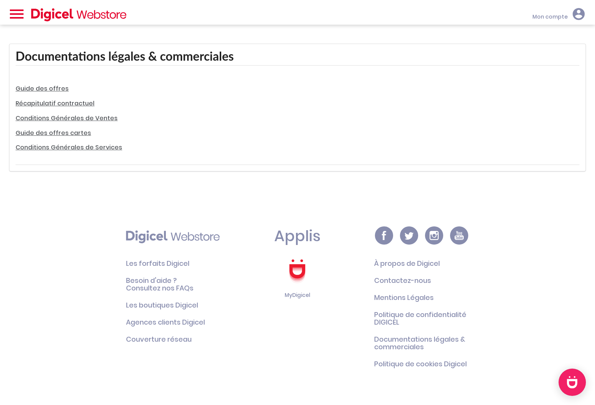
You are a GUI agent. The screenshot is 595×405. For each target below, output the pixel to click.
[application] (572, 382)
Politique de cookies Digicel (420, 364)
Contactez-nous (402, 280)
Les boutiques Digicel (162, 305)
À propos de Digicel (407, 263)
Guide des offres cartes (53, 133)
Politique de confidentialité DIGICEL (420, 318)
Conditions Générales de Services (69, 147)
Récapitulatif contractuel (55, 103)
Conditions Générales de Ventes (67, 118)
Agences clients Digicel (165, 322)
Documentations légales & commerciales (419, 343)
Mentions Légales (404, 297)
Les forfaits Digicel (157, 263)
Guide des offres (42, 88)
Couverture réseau (159, 339)
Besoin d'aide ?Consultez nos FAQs (160, 284)
